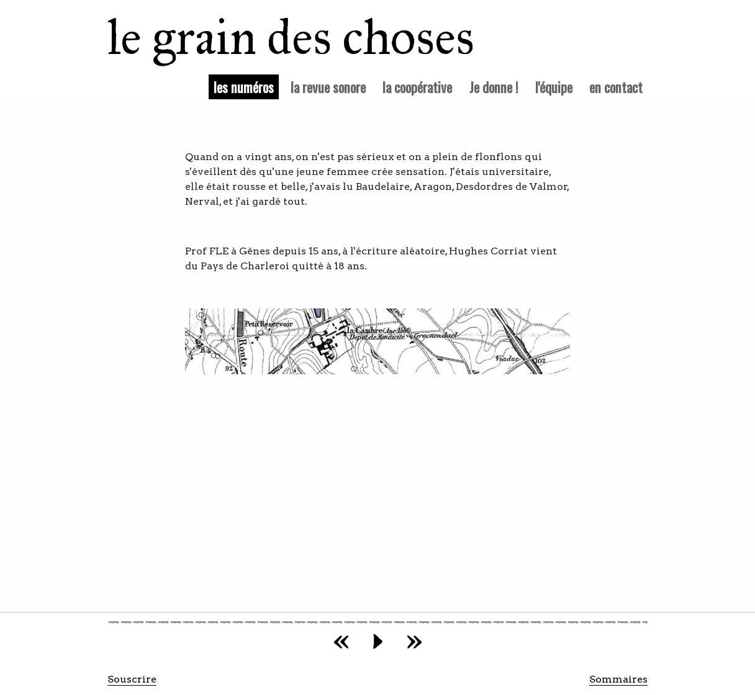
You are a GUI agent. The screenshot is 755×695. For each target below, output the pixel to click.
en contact (616, 86)
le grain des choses (274, 37)
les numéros (246, 86)
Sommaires (618, 679)
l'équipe (553, 86)
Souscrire (131, 679)
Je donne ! (493, 86)
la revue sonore (328, 86)
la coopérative (417, 86)
